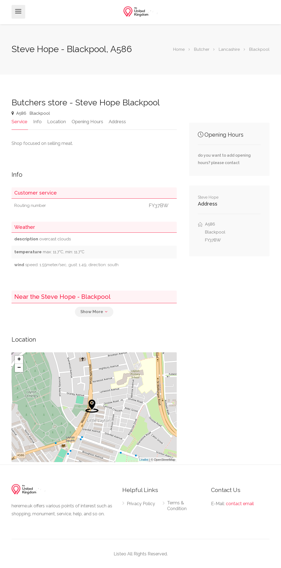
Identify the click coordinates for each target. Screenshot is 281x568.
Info (37, 121)
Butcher (201, 49)
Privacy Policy (141, 503)
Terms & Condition (177, 505)
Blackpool (259, 49)
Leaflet (143, 459)
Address (115, 121)
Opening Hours (86, 121)
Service (19, 121)
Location (55, 121)
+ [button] (19, 359)
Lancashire (229, 49)
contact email (240, 503)
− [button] (19, 367)
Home (179, 49)
